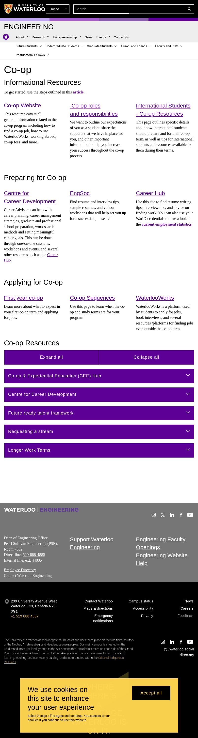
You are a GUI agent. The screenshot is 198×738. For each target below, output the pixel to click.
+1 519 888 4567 (24, 616)
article (78, 92)
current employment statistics (167, 224)
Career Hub (150, 193)
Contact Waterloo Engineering (28, 575)
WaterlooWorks (155, 298)
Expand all (51, 357)
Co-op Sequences (92, 298)
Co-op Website (22, 105)
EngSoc (80, 193)
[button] (153, 9)
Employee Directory (20, 570)
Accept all (151, 693)
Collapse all (146, 357)
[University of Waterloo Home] (25, 9)
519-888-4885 (34, 555)
